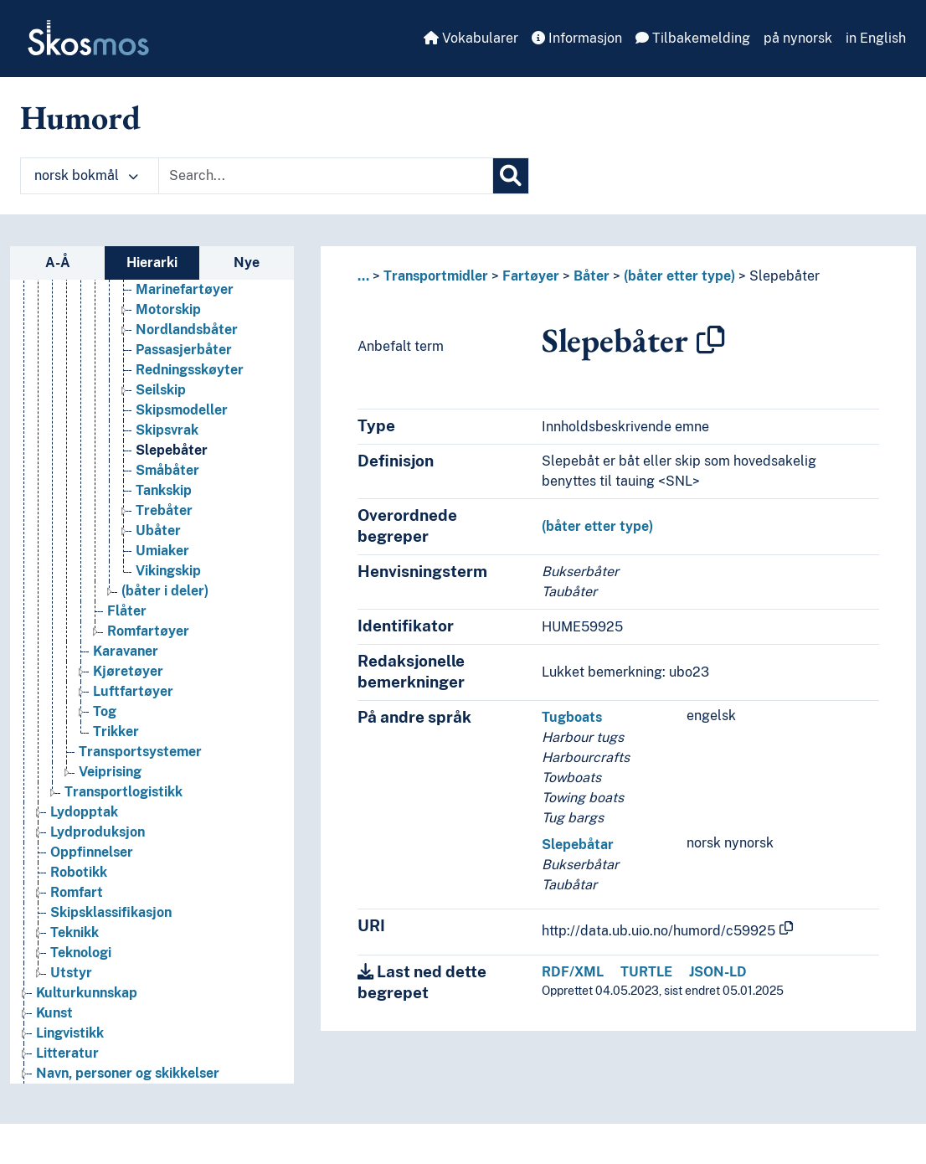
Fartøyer (530, 276)
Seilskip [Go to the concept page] (161, 390)
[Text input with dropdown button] (325, 175)
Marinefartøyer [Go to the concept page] (185, 289)
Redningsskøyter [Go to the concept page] (190, 370)
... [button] (363, 276)
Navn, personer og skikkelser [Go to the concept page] (127, 1073)
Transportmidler (435, 276)
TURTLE (646, 972)
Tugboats (572, 717)
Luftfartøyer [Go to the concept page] (133, 691)
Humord (80, 117)
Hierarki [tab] (151, 262)
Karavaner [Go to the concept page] (125, 651)
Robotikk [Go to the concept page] (78, 872)
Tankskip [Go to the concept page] (164, 490)
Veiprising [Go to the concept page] (110, 772)
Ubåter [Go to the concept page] (158, 530)
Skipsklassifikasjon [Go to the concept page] (111, 912)
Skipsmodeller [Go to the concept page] (182, 410)
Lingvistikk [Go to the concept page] (70, 1033)
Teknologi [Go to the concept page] (80, 953)
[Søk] (510, 175)
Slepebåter (784, 276)
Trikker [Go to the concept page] (116, 731)
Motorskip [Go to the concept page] (168, 309)
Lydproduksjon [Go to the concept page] (97, 832)
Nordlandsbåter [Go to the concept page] (187, 329)
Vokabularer (471, 38)
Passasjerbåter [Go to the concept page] (184, 350)
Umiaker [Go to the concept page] (162, 551)
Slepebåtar (578, 844)
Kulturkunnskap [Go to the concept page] (86, 993)
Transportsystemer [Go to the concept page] (140, 752)
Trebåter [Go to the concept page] (164, 510)
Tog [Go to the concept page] (104, 711)
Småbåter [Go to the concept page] (167, 470)
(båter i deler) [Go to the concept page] (164, 591)
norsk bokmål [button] (86, 175)
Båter (592, 276)
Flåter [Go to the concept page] (127, 611)
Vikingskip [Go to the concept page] (168, 571)
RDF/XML (573, 972)
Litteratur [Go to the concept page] (67, 1053)
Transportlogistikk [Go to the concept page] (123, 792)
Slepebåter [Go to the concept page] (172, 450)
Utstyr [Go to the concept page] (71, 973)
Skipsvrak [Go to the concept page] (167, 430)
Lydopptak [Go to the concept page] (84, 812)
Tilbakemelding (692, 38)
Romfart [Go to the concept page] (76, 892)
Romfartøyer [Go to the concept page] (148, 631)
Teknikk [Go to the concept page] (74, 932)
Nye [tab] (247, 262)
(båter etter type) (679, 276)
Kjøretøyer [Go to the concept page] (128, 671)
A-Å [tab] (57, 262)
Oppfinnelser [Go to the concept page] (91, 852)
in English (876, 38)
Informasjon (577, 38)
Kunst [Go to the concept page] (54, 1013)
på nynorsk (798, 38)
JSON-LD (718, 972)
